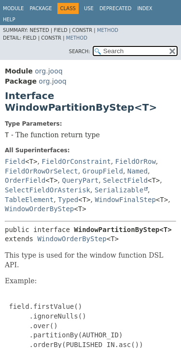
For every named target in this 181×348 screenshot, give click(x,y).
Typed (68, 199)
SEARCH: (79, 51)
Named (137, 171)
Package (40, 8)
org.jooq (48, 71)
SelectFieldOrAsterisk (47, 190)
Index (144, 8)
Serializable (119, 190)
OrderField (25, 180)
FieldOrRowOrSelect (41, 171)
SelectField (125, 180)
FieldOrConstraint (76, 161)
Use (89, 8)
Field (15, 161)
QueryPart (80, 180)
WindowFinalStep (125, 199)
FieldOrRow (135, 161)
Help (9, 19)
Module (13, 8)
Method (107, 30)
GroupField (103, 171)
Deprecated (115, 8)
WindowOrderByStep (39, 209)
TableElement (29, 199)
